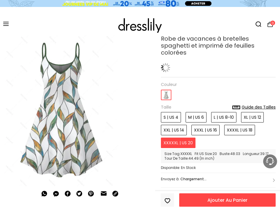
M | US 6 (196, 117)
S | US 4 (171, 117)
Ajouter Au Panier (227, 200)
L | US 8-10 (224, 117)
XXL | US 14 (174, 130)
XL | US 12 (252, 117)
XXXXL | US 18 (239, 130)
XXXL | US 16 (205, 130)
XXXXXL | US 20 (178, 143)
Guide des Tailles (254, 107)
